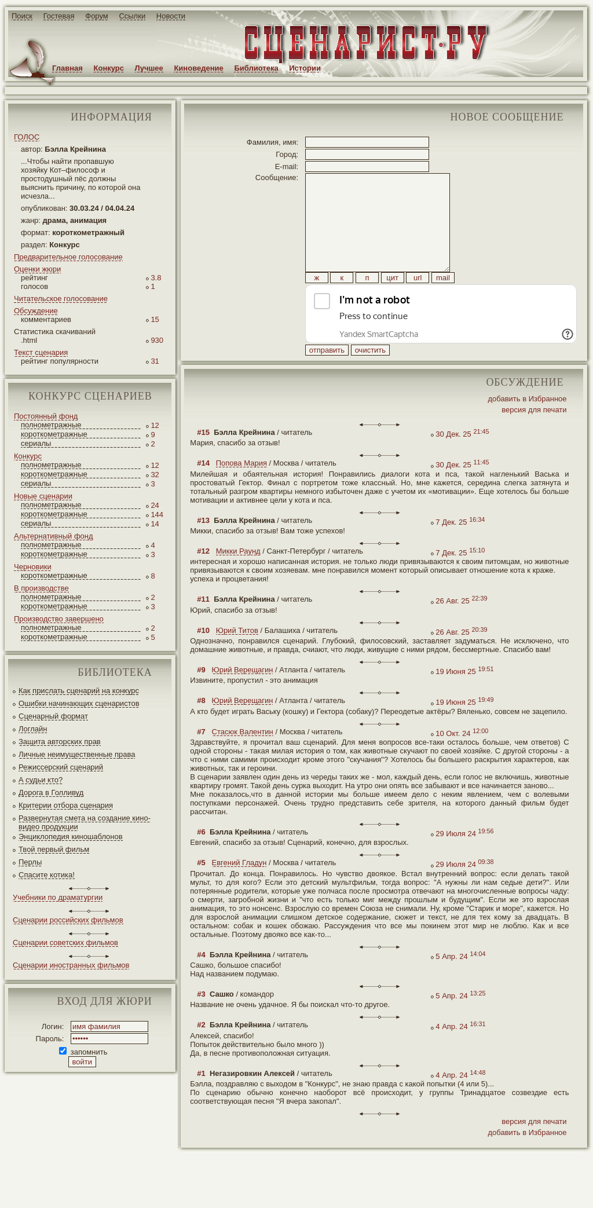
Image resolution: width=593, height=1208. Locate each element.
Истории (305, 68)
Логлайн (33, 728)
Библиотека (256, 68)
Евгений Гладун (239, 888)
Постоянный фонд (46, 416)
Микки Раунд (238, 577)
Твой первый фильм (54, 849)
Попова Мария (241, 489)
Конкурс (109, 68)
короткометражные (54, 434)
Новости (170, 16)
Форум (96, 16)
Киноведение (198, 68)
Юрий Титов (237, 656)
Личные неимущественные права (77, 754)
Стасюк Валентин (242, 757)
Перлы (30, 862)
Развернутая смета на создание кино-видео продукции (85, 822)
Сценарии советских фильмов (65, 942)
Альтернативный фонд (53, 536)
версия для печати (534, 435)
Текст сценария (41, 352)
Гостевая (59, 16)
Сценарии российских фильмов (68, 920)
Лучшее (149, 68)
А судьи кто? (41, 779)
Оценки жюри (37, 269)
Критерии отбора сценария (66, 805)
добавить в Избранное (527, 424)
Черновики (33, 566)
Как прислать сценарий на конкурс (79, 690)
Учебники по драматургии (58, 897)
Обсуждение (36, 310)
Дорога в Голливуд (51, 792)
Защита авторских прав (60, 741)
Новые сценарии (43, 496)
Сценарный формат (53, 716)
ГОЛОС (26, 137)
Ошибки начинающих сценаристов (79, 703)
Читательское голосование (61, 298)
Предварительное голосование (68, 256)
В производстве (41, 588)
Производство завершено (59, 618)
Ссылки (132, 16)
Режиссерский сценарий (61, 767)
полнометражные (51, 424)
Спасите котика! (47, 874)
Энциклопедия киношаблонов (71, 836)
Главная (67, 68)
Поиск (22, 16)
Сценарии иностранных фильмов (71, 965)
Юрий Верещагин (242, 695)
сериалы (36, 443)
